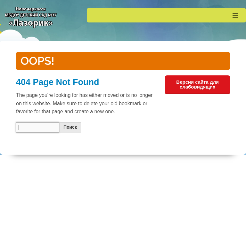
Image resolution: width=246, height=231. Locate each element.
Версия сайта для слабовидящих (197, 84)
